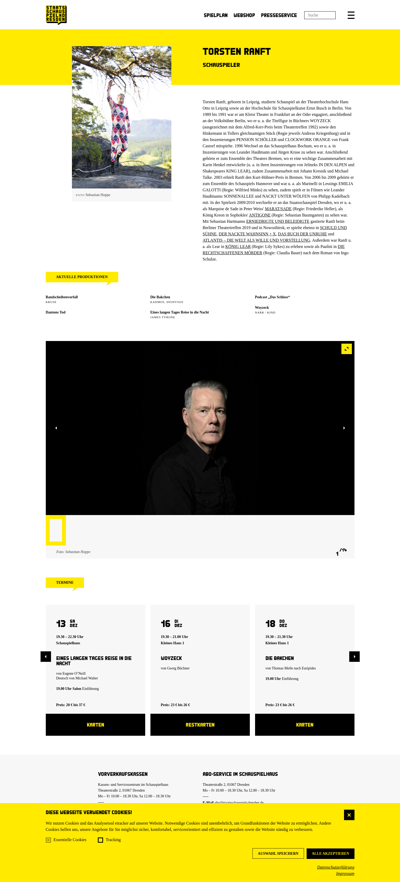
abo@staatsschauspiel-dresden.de (239, 803)
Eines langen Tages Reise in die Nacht (179, 312)
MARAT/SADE (278, 209)
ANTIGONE (260, 215)
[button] (351, 15)
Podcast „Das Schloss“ (272, 297)
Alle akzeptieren (330, 854)
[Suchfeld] (320, 15)
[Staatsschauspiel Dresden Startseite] (56, 15)
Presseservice (279, 15)
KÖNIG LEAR (238, 246)
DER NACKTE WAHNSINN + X (247, 234)
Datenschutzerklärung (335, 867)
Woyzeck (262, 308)
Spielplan (216, 15)
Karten (95, 725)
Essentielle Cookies (70, 839)
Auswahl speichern (278, 854)
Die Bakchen (160, 297)
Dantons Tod (56, 312)
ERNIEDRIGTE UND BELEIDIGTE (277, 221)
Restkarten (200, 725)
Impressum (345, 873)
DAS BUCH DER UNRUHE (302, 234)
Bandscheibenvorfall (62, 297)
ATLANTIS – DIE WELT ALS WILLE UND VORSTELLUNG (256, 240)
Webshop (244, 15)
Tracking (113, 839)
